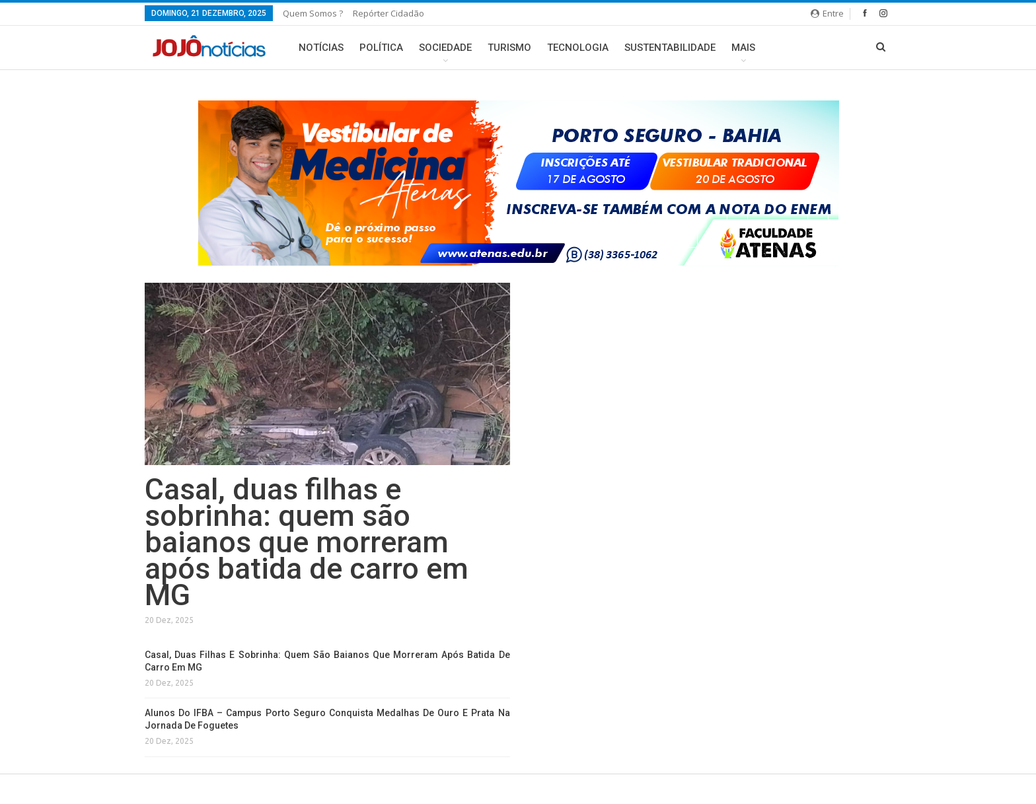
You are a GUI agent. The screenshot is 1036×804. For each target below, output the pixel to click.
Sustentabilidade (670, 48)
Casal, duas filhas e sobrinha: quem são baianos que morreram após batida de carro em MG (306, 542)
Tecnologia (578, 48)
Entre (827, 13)
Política (381, 48)
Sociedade (445, 48)
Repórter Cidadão (388, 13)
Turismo (509, 48)
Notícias (321, 48)
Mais (743, 48)
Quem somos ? (313, 13)
